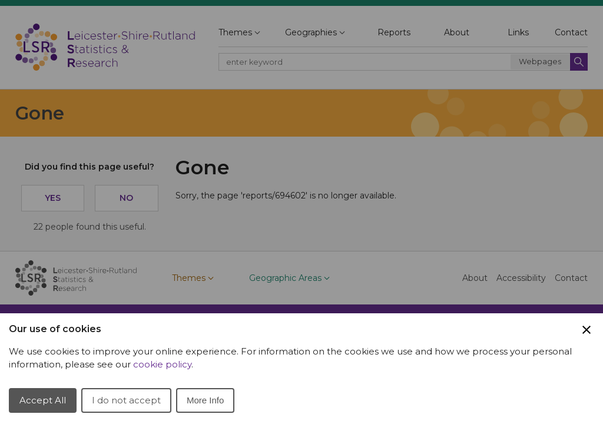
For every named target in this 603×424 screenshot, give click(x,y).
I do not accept (126, 400)
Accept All (42, 400)
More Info (205, 400)
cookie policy (162, 364)
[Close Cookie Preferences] (586, 330)
